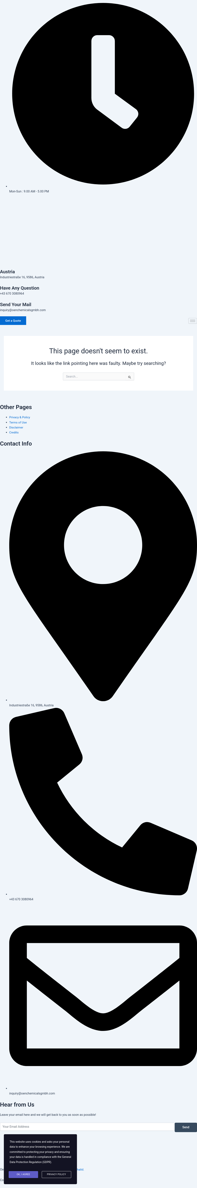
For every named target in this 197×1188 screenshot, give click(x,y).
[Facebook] (98, 201)
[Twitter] (98, 210)
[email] (87, 1127)
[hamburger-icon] (192, 321)
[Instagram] (98, 219)
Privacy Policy (56, 1175)
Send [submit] (185, 1127)
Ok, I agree (23, 1175)
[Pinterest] (98, 227)
